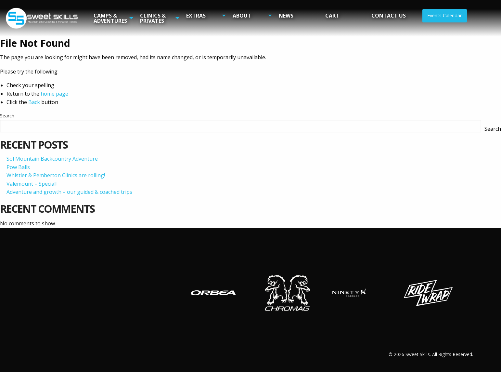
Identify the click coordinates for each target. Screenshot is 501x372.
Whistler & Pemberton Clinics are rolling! (55, 175)
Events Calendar (444, 15)
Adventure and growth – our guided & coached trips (69, 191)
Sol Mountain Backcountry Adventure (52, 158)
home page (54, 93)
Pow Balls (18, 167)
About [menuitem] (242, 15)
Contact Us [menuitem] (388, 15)
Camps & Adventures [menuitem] (110, 18)
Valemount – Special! (31, 183)
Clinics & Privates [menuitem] (153, 18)
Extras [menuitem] (196, 15)
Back (34, 102)
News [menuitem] (286, 15)
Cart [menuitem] (332, 15)
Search (7, 116)
